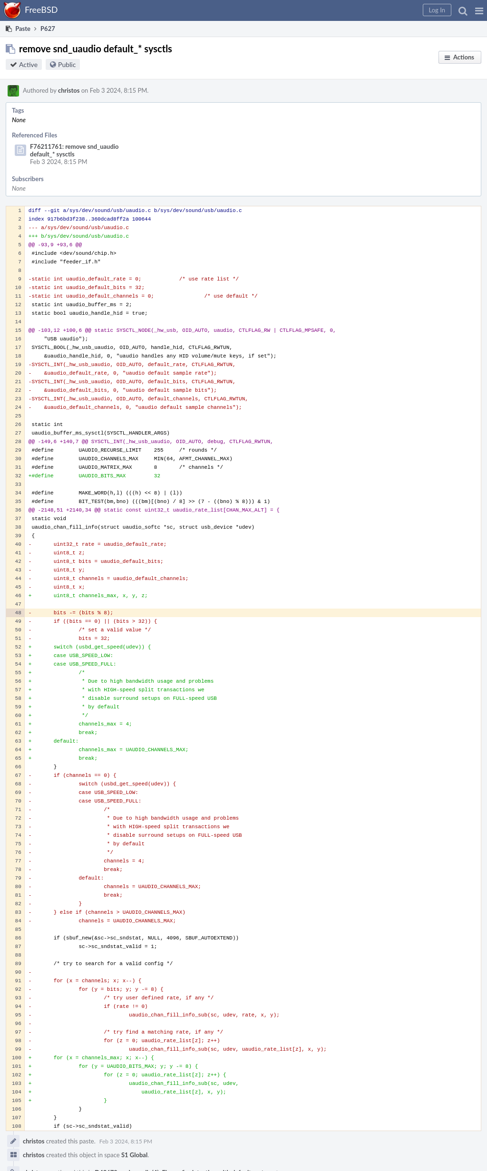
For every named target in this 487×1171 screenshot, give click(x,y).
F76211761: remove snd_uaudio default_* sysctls (74, 150)
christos (68, 90)
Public (67, 64)
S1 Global (134, 1155)
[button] (479, 10)
